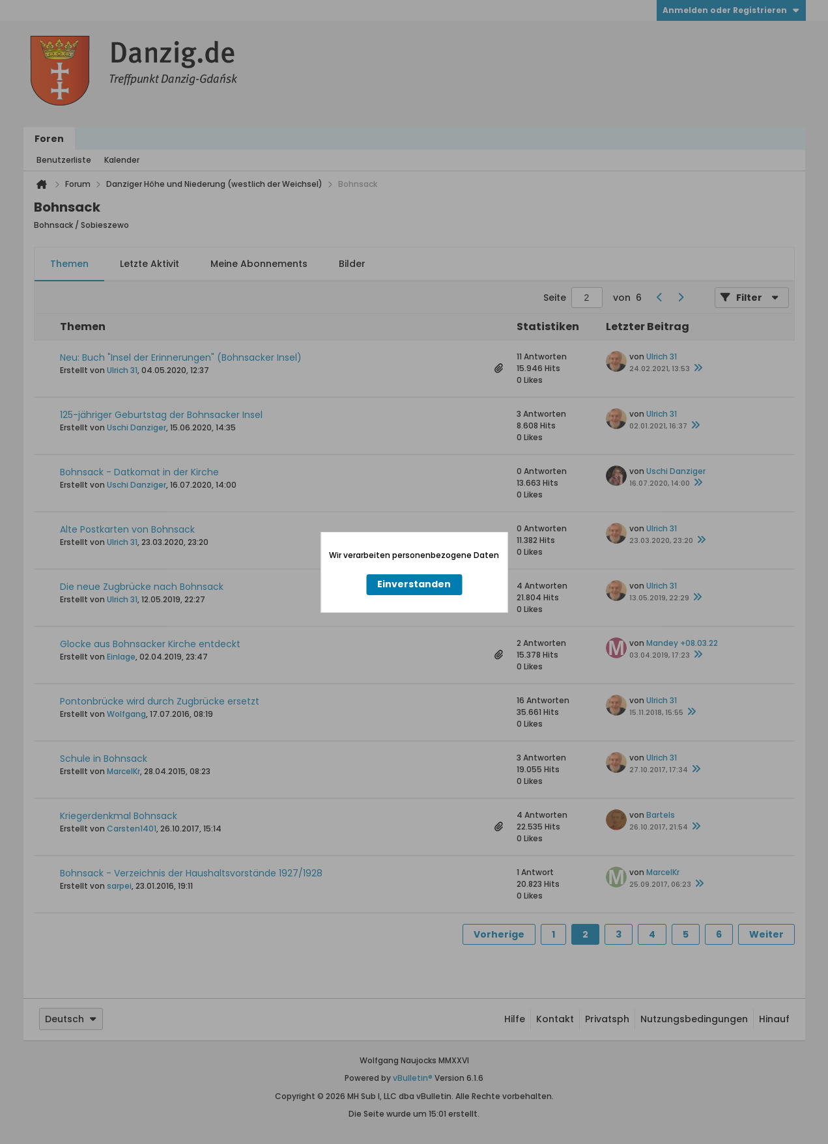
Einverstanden (414, 584)
